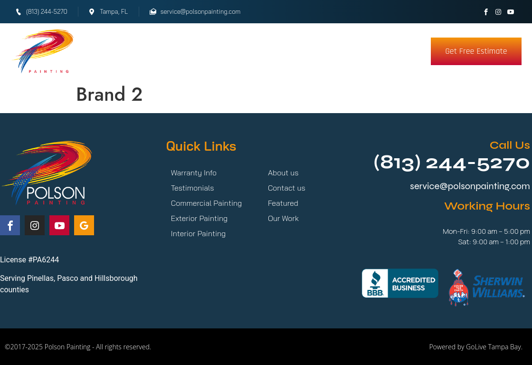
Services (139, 51)
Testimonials (273, 51)
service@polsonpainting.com (470, 186)
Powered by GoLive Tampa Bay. (475, 346)
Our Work (205, 51)
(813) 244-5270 (451, 162)
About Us (334, 51)
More (389, 51)
